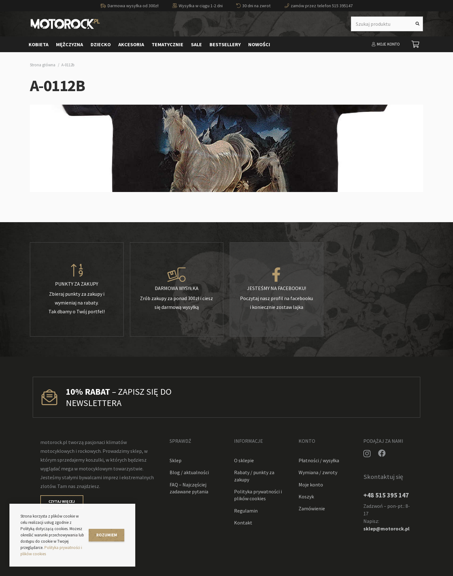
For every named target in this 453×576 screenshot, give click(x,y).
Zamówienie (312, 508)
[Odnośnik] (65, 24)
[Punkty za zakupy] (77, 270)
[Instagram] (367, 453)
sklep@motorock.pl (386, 528)
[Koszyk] (415, 44)
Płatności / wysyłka (319, 460)
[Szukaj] (417, 24)
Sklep (176, 460)
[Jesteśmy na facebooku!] (276, 275)
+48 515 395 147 (386, 495)
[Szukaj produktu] (387, 23)
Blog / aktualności (189, 472)
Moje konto (311, 484)
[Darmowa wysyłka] (177, 275)
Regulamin (246, 510)
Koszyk (306, 496)
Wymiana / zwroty (318, 472)
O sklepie (244, 460)
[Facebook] (382, 453)
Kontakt (243, 522)
